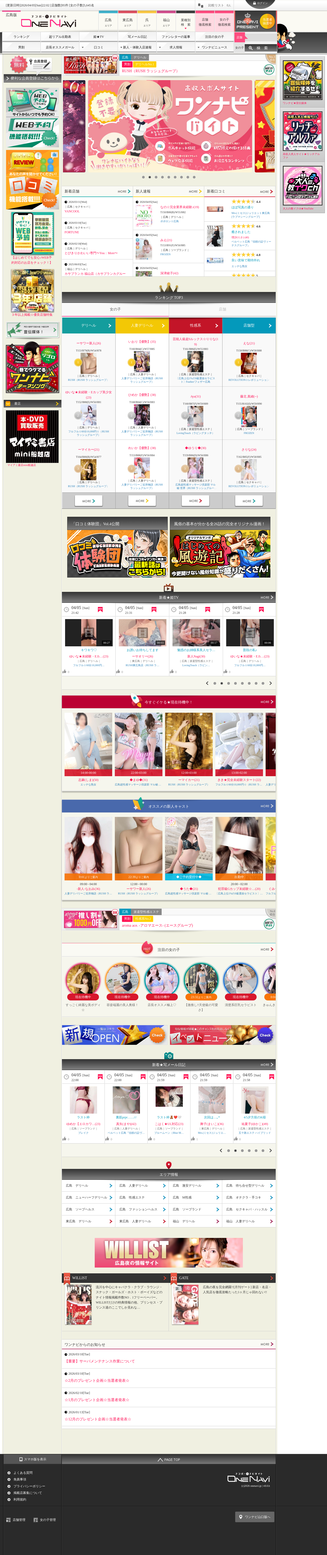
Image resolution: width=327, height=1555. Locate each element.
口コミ (98, 47)
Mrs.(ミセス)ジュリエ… (126, 1132)
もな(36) (89, 656)
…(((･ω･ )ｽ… (83, 1117)
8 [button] (188, 177)
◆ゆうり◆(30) (195, 448)
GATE (184, 1278)
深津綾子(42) (169, 273)
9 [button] (194, 177)
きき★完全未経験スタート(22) (239, 780)
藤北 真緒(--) (249, 396)
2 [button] (149, 177)
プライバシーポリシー (29, 1486)
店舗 (239, 37)
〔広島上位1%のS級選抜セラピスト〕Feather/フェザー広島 (195, 380)
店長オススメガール (60, 47)
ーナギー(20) (250, 656)
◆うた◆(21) (189, 889)
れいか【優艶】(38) (142, 448)
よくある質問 (23, 1473)
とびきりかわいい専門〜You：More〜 (91, 253)
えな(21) (249, 343)
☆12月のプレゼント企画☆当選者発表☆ (98, 1419)
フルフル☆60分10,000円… (196, 665)
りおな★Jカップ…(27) (212, 1124)
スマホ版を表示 (35, 1459)
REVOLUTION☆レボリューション (249, 379)
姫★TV (98, 37)
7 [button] (181, 177)
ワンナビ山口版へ (257, 1517)
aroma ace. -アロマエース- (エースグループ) (157, 925)
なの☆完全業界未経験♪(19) (179, 207)
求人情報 (176, 47)
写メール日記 (137, 37)
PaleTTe (254, 1132)
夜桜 (255, 1117)
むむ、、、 (169, 1117)
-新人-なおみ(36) (88, 889)
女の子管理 (48, 1520)
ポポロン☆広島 (169, 221)
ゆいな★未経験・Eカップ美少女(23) (88, 394)
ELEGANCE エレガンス (89, 665)
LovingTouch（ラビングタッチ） (195, 433)
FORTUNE (72, 232)
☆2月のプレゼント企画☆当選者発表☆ (97, 1380)
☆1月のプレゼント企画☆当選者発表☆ (97, 1400)
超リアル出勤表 (60, 37)
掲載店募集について (27, 1493)
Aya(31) (195, 396)
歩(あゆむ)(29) (126, 1124)
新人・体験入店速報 (137, 47)
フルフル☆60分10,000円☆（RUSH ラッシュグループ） (88, 433)
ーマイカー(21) (88, 449)
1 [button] (143, 177)
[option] (170, 126)
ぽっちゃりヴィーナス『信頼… (211, 1132)
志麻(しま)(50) (88, 780)
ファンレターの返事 (176, 37)
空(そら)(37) (83, 1124)
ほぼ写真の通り (242, 207)
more (267, 702)
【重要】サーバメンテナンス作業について (100, 1361)
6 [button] (175, 177)
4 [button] (162, 177)
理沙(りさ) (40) (240, 237)
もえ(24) (255, 1124)
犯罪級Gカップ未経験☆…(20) (239, 889)
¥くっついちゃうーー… (212, 1117)
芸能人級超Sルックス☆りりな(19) (196, 341)
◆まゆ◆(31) (139, 780)
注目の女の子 (214, 37)
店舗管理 (19, 1520)
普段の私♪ (196, 650)
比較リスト (219, 5)
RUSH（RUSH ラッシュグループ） (151, 71)
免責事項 (19, 1479)
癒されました (241, 232)
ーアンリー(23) (142, 656)
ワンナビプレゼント (268, 21)
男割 (21, 47)
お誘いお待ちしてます (250, 650)
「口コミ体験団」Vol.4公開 (95, 524)
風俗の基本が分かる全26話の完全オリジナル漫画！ (219, 524)
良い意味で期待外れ (245, 260)
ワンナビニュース (214, 47)
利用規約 (19, 1499)
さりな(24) (249, 449)
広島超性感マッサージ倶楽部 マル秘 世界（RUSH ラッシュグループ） (195, 486)
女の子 (239, 47)
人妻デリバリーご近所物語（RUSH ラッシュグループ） (142, 380)
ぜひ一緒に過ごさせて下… (143, 650)
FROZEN (165, 254)
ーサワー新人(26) (88, 343)
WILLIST (79, 1278)
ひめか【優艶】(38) (142, 394)
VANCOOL (72, 211)
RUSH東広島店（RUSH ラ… (142, 665)
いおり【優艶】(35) (142, 341)
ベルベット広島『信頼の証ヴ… (169, 1132)
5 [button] (168, 177)
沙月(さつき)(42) (169, 1124)
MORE (124, 191)
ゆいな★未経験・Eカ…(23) (196, 656)
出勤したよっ (126, 1117)
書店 (17, 403)
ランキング (21, 37)
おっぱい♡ (89, 650)
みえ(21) (166, 240)
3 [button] (156, 177)
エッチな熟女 (239, 266)
